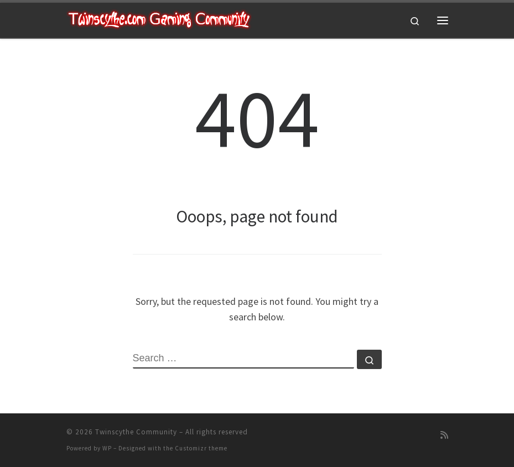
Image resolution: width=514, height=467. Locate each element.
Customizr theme (201, 448)
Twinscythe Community (136, 432)
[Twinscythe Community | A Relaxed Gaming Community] (159, 19)
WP (107, 448)
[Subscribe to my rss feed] (444, 435)
